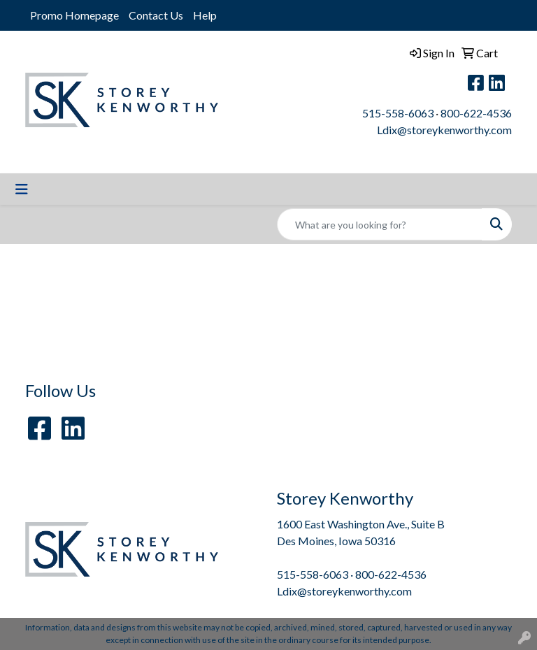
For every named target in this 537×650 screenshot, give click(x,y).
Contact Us (156, 15)
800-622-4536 (476, 113)
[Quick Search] (379, 224)
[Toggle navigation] (21, 189)
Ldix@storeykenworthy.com (444, 129)
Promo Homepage (74, 15)
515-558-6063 (398, 113)
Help (205, 15)
